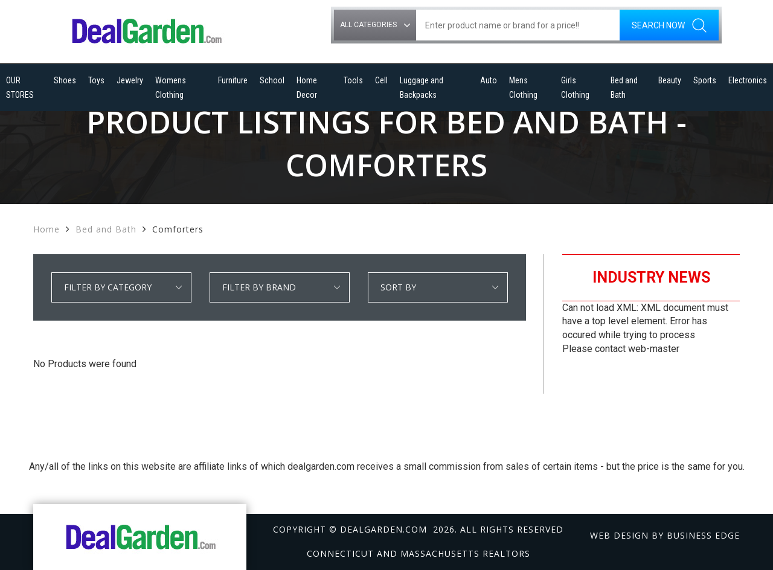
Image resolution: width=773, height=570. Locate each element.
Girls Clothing (575, 87)
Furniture (233, 80)
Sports (704, 80)
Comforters (178, 229)
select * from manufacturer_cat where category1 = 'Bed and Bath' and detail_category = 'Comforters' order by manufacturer (280, 287)
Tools (353, 80)
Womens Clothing (170, 87)
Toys (96, 80)
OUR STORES (20, 87)
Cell (381, 80)
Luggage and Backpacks (421, 87)
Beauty (669, 80)
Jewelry (130, 80)
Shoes (65, 80)
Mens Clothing (523, 87)
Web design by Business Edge (665, 535)
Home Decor (307, 87)
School (272, 80)
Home (46, 229)
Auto (488, 80)
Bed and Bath (624, 87)
